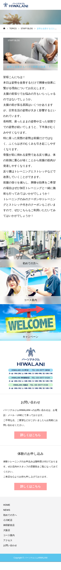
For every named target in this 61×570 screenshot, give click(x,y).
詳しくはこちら (30, 435)
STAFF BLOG (14, 40)
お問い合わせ (10, 545)
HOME (6, 505)
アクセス (7, 540)
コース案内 (9, 535)
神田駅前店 (9, 525)
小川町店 (7, 520)
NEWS (6, 510)
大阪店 (6, 530)
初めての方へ (10, 515)
